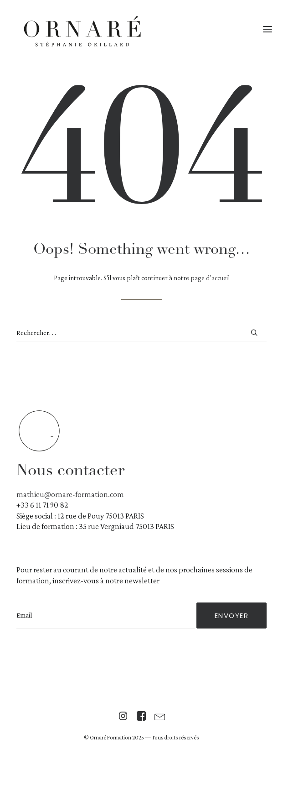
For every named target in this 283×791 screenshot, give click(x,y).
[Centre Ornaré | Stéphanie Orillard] (82, 32)
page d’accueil (210, 278)
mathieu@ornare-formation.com (70, 494)
